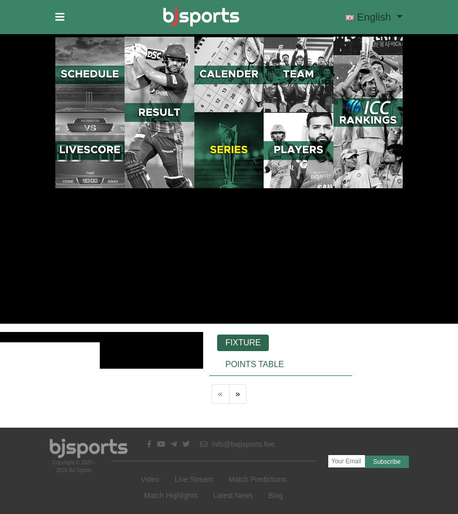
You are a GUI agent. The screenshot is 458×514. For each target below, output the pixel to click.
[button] (60, 17)
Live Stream (194, 479)
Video (150, 479)
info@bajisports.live (237, 444)
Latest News (233, 495)
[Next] (238, 394)
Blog (275, 495)
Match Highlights (171, 495)
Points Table (254, 364)
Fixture (243, 342)
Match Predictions (257, 479)
